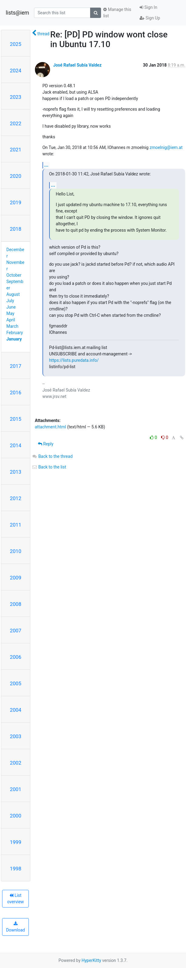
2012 (16, 498)
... (46, 165)
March (12, 326)
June (11, 307)
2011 (16, 525)
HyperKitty (91, 960)
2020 (16, 176)
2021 (16, 150)
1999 (16, 842)
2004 (16, 710)
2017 (16, 366)
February (14, 332)
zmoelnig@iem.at (166, 147)
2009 (16, 578)
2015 (16, 419)
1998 (16, 869)
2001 (16, 789)
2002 (16, 763)
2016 (16, 392)
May (10, 313)
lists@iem (17, 13)
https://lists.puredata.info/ (74, 360)
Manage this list (117, 12)
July (10, 300)
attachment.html (50, 426)
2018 (16, 229)
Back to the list (49, 467)
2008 (16, 604)
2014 (16, 445)
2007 (16, 630)
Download (15, 926)
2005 (16, 683)
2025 (16, 44)
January (14, 339)
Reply (45, 443)
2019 (16, 202)
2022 (16, 123)
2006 (16, 657)
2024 (16, 70)
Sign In (148, 7)
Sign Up (150, 18)
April (10, 319)
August (13, 294)
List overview (15, 898)
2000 (16, 816)
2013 (16, 472)
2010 (16, 551)
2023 (16, 97)
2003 (16, 736)
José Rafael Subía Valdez (77, 65)
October (13, 275)
